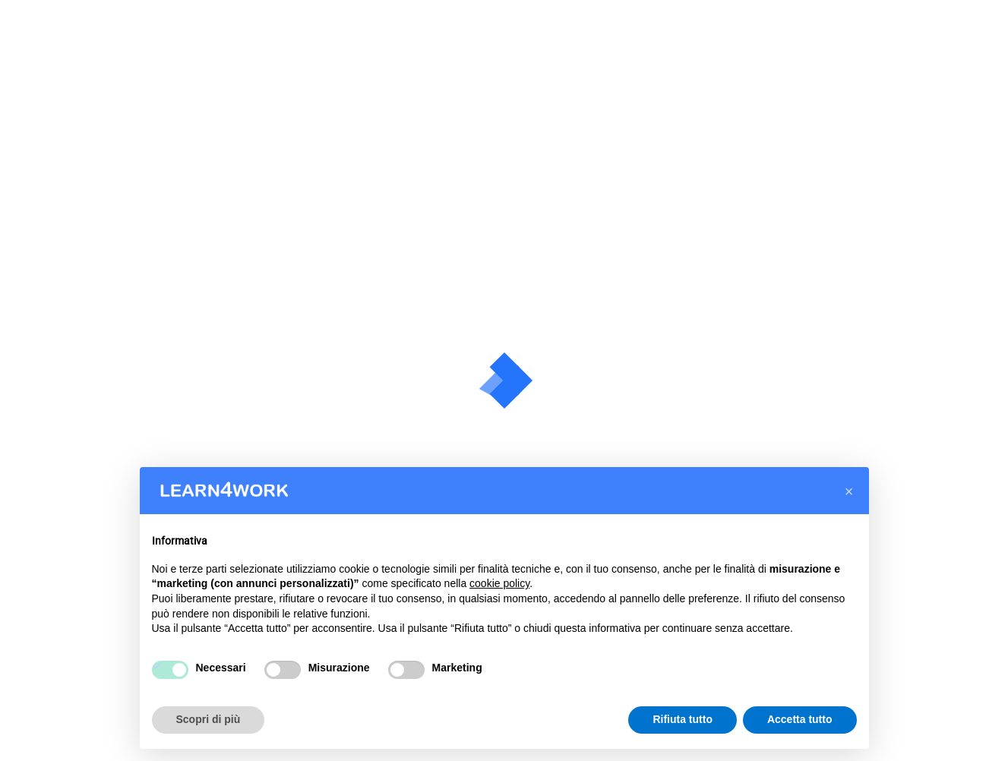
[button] (849, 491)
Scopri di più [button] (208, 719)
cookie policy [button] (499, 583)
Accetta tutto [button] (800, 719)
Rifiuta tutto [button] (683, 719)
